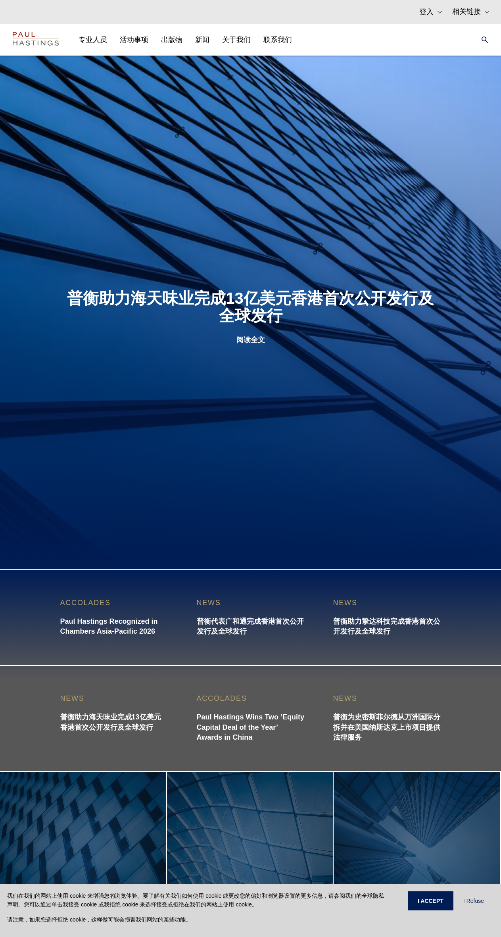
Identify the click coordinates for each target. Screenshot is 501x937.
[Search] (482, 39)
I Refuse (473, 901)
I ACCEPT (430, 901)
